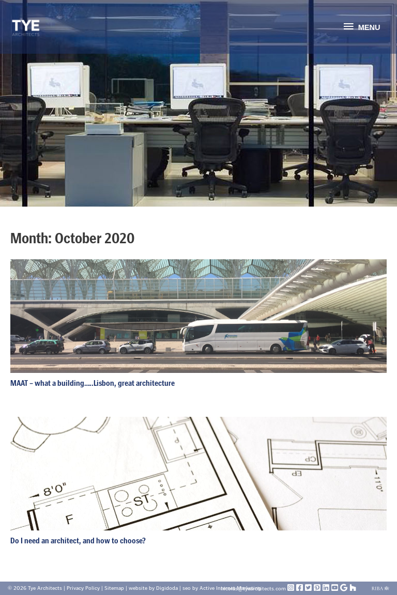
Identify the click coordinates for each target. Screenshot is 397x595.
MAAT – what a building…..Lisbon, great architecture (92, 383)
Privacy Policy (83, 588)
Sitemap (114, 588)
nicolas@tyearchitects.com (254, 588)
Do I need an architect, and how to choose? (78, 540)
